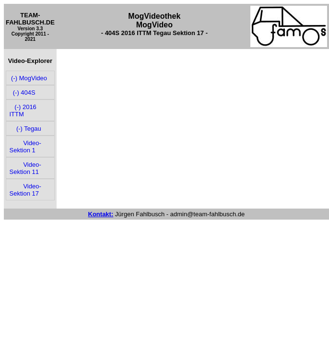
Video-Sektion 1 (25, 146)
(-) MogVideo (28, 78)
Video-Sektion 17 (25, 190)
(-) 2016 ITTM (23, 110)
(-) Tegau (25, 128)
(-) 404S (22, 92)
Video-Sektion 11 (25, 168)
